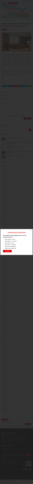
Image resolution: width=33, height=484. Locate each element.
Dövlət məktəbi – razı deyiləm (11, 241)
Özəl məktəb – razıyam (9, 242)
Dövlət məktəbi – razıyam (10, 239)
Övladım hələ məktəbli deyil (10, 246)
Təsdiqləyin (7, 251)
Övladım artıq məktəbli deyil (10, 248)
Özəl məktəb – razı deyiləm (10, 244)
